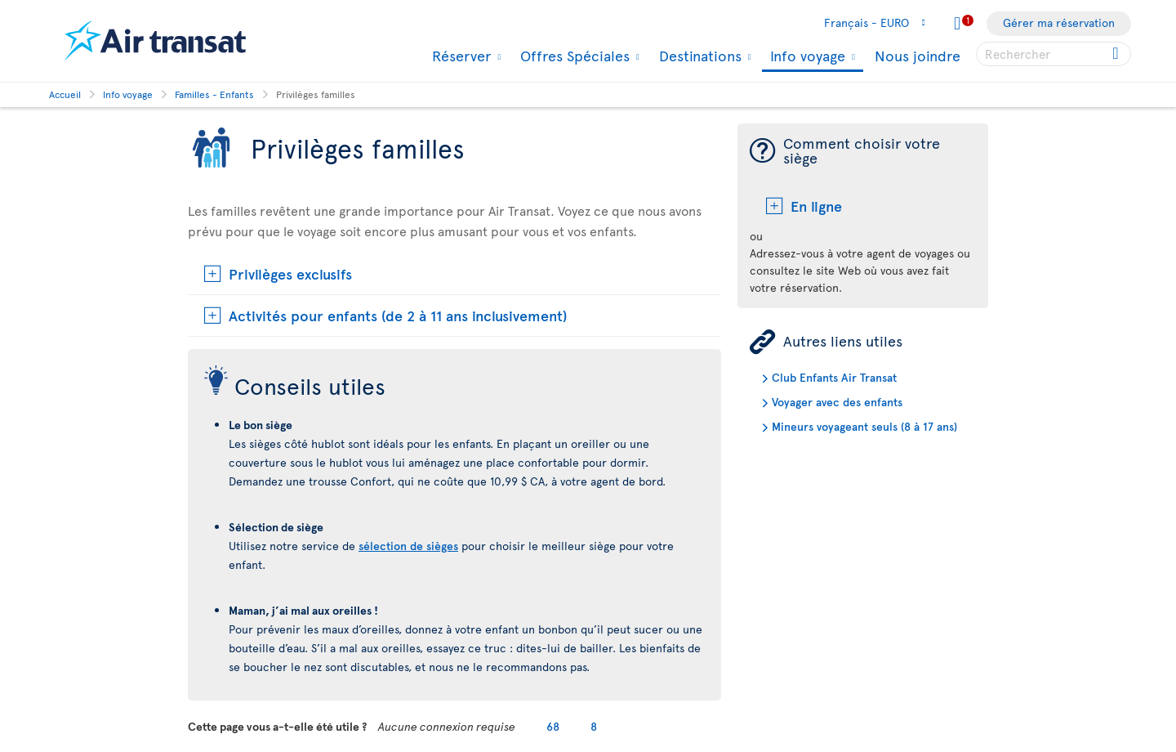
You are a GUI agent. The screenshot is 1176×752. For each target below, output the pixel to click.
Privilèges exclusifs (290, 273)
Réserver (459, 55)
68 (552, 726)
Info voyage (805, 57)
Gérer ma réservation (1059, 22)
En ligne (816, 205)
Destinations (698, 55)
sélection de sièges (408, 545)
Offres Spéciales (573, 55)
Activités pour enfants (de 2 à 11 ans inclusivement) (398, 315)
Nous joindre (917, 55)
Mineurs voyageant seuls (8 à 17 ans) (864, 426)
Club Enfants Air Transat (834, 377)
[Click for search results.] (1116, 54)
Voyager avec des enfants (837, 402)
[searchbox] (1053, 54)
